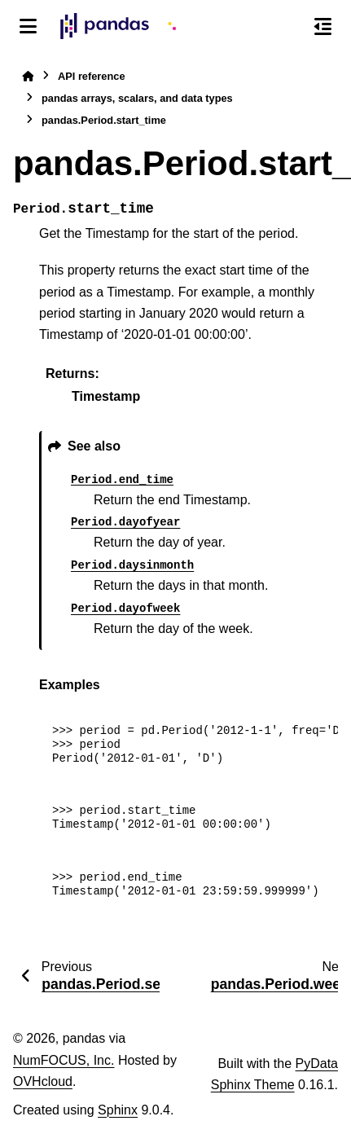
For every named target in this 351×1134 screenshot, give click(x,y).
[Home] (27, 76)
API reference (91, 76)
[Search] (288, 26)
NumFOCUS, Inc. (63, 1060)
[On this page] (323, 26)
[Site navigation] (28, 26)
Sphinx (118, 1110)
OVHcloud (42, 1081)
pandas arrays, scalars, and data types (137, 98)
